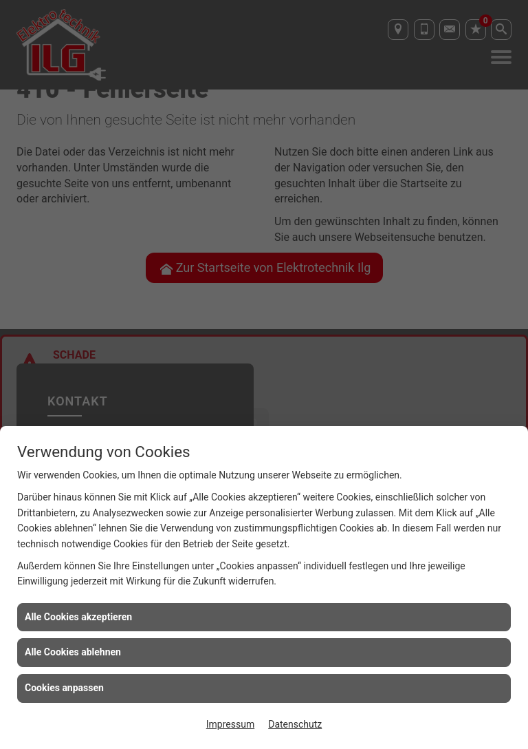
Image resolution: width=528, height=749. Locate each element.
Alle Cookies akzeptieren (78, 616)
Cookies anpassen (64, 687)
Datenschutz (295, 724)
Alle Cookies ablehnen (73, 651)
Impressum (230, 724)
